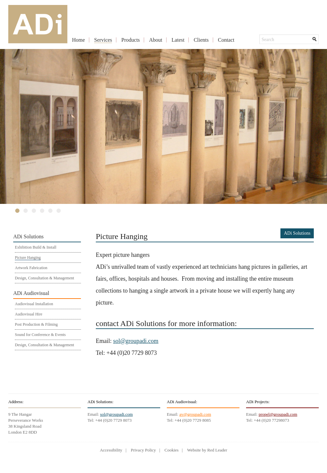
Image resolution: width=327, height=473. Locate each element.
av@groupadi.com (195, 414)
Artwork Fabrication (31, 267)
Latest (177, 40)
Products (130, 40)
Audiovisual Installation (34, 304)
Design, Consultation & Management (44, 278)
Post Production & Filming (36, 324)
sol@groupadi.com (136, 341)
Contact (226, 40)
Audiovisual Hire (28, 314)
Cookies (171, 450)
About (155, 40)
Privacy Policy (143, 450)
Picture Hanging (28, 257)
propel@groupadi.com (278, 414)
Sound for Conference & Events (40, 334)
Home (78, 40)
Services (103, 40)
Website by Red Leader (207, 450)
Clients (201, 40)
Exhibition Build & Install (35, 247)
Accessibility (111, 450)
